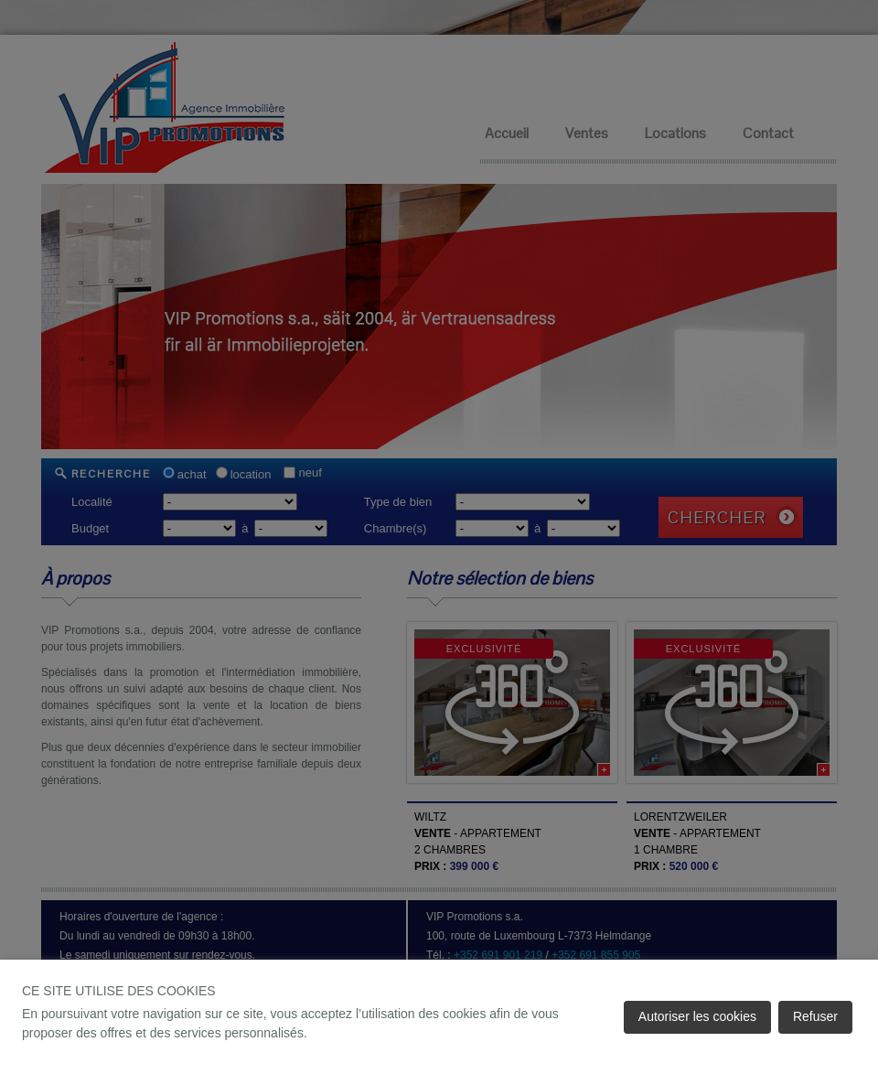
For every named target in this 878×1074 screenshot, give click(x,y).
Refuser (815, 1016)
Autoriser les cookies (697, 1016)
